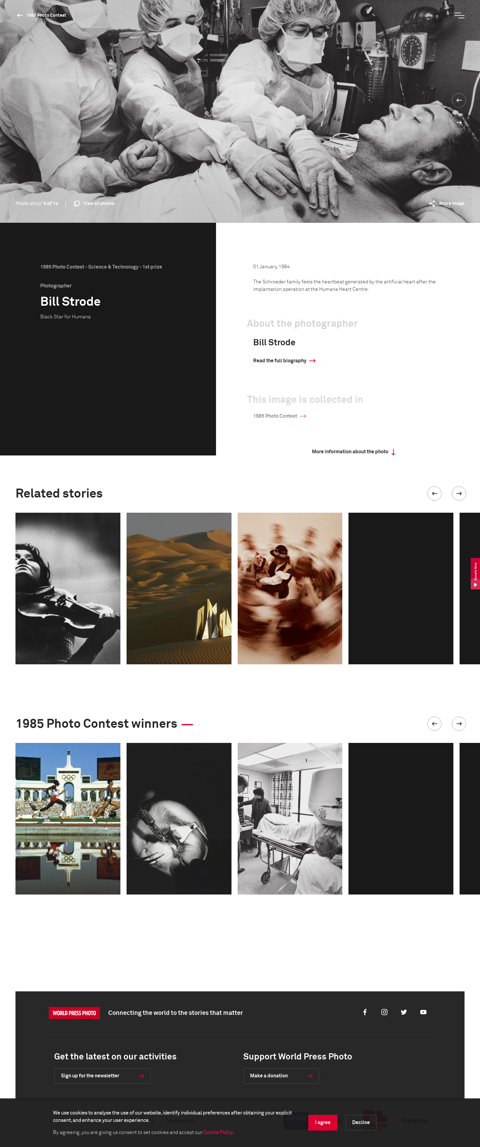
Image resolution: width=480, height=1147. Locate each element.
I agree (323, 1122)
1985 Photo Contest (46, 15)
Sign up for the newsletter (90, 1075)
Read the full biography (279, 360)
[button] (434, 493)
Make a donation (269, 1075)
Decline (361, 1122)
